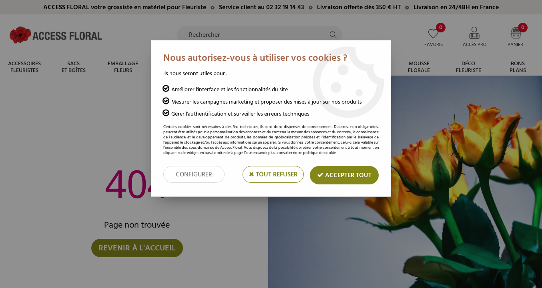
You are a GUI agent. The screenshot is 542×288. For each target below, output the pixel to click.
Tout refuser (273, 174)
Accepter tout (344, 175)
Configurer (194, 174)
